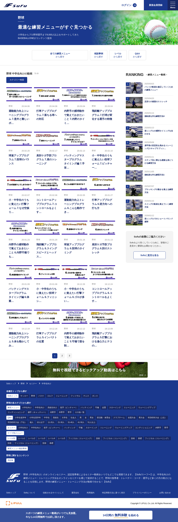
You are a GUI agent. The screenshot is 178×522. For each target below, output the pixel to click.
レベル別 (11, 438)
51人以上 (91, 422)
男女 (92, 417)
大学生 (65, 417)
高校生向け (52, 407)
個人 (32, 422)
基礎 (140, 438)
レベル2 (31, 438)
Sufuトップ (11, 383)
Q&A (10, 417)
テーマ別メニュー (15, 433)
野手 (70, 412)
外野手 (62, 412)
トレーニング (61, 396)
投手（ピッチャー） (68, 407)
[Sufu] (13, 5)
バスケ (41, 396)
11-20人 (51, 422)
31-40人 (71, 422)
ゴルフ (50, 396)
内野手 (53, 412)
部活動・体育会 (103, 417)
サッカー (24, 396)
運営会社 (75, 493)
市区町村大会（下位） (17, 422)
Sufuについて (29, 493)
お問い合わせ (165, 493)
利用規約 (90, 493)
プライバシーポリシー (142, 493)
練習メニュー (13, 407)
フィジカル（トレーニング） (80, 438)
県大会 (141, 417)
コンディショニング (16, 412)
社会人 (73, 417)
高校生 (56, 417)
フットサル (75, 396)
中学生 (47, 417)
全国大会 (131, 417)
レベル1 (21, 438)
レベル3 (41, 438)
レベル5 (61, 438)
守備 (97, 407)
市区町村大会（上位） (157, 417)
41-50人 (81, 422)
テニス (86, 396)
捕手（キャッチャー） (37, 412)
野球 (23, 383)
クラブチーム (119, 417)
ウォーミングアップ (146, 407)
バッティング (86, 407)
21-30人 (61, 422)
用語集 (10, 460)
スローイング (115, 407)
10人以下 (41, 422)
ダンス (95, 396)
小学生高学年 (35, 417)
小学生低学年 (20, 417)
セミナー (33, 383)
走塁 (104, 407)
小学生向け (27, 407)
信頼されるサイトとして (53, 493)
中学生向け (39, 407)
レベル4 (51, 438)
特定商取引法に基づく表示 (113, 493)
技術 (98, 438)
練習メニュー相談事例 (17, 448)
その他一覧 (79, 412)
